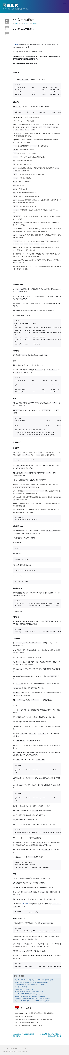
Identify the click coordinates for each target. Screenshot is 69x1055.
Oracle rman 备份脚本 (23, 1016)
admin (16, 23)
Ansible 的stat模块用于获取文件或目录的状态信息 (29, 991)
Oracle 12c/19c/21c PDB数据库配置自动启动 (23, 1035)
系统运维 (25, 23)
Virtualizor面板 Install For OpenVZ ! (27, 1022)
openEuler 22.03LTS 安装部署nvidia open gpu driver (29, 994)
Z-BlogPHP (13, 1049)
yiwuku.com (26, 1049)
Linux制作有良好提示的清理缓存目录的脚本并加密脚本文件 (31, 982)
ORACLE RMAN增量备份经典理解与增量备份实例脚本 (34, 1013)
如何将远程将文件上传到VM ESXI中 (28, 1026)
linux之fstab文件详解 (21, 987)
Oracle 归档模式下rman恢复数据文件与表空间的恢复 (33, 1019)
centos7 (35, 23)
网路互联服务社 (12, 1051)
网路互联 (10, 5)
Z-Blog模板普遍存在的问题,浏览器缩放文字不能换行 (29, 984)
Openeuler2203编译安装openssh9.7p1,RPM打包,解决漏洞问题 (32, 1001)
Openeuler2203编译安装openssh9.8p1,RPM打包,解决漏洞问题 (32, 998)
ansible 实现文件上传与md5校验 (24, 989)
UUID (17, 291)
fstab (17, 44)
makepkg (26, 904)
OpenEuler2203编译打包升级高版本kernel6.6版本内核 (30, 996)
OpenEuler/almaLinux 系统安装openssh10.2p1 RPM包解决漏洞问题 (34, 980)
